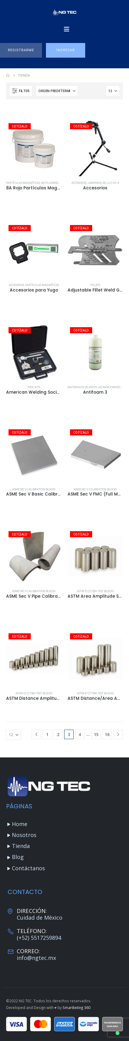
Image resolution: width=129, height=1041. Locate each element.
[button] (21, 50)
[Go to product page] (33, 148)
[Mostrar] (113, 90)
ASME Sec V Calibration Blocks (33, 489)
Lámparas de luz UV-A (103, 183)
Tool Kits (33, 387)
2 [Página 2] (58, 734)
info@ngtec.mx (36, 957)
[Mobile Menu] (66, 29)
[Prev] (36, 734)
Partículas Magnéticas (23, 183)
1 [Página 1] (47, 734)
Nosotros (24, 835)
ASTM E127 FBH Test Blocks (95, 591)
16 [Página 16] (107, 734)
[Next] (118, 734)
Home (19, 824)
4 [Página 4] (79, 734)
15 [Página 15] (96, 734)
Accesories (78, 183)
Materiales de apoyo (82, 387)
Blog (18, 856)
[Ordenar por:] (57, 90)
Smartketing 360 (76, 1007)
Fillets (95, 285)
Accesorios (16, 285)
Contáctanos (28, 868)
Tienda (21, 846)
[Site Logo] (64, 12)
